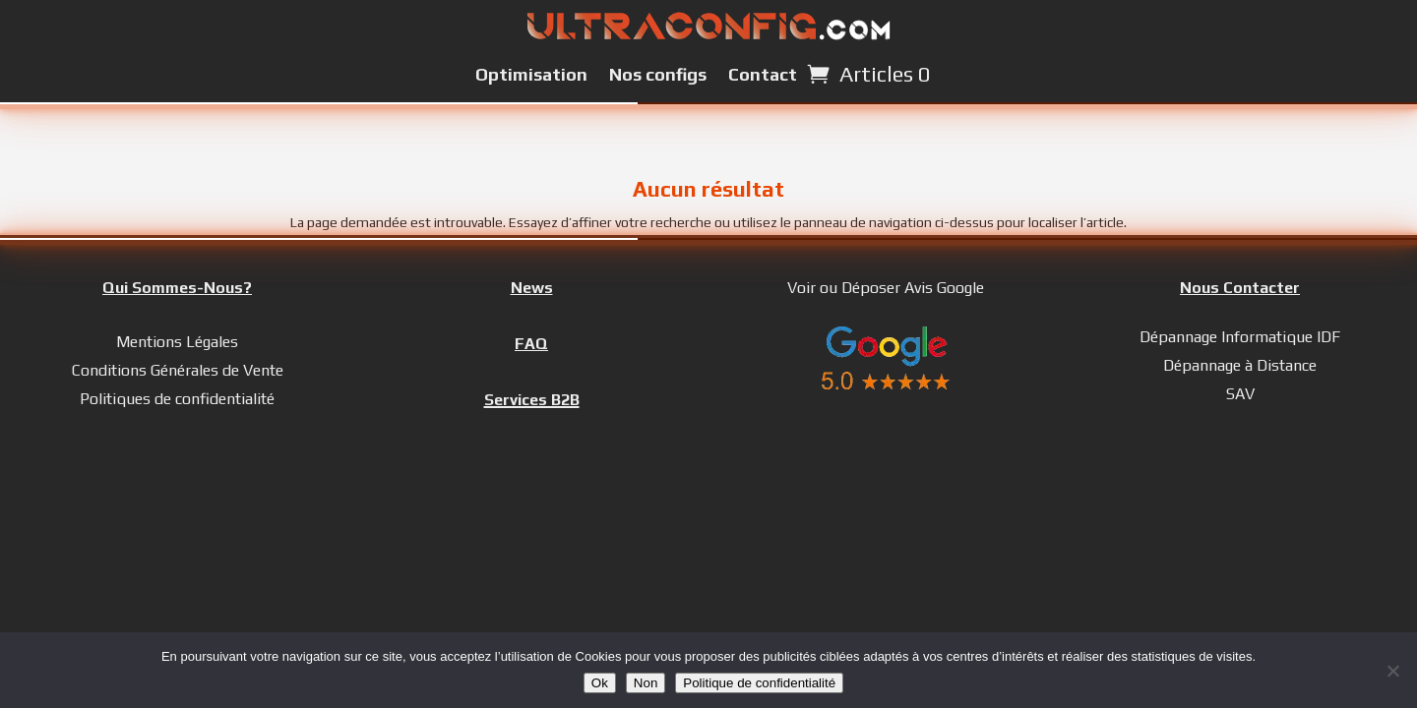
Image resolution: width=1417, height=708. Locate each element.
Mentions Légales (177, 341)
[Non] (1392, 670)
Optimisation (531, 74)
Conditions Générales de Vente (177, 370)
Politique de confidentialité (759, 683)
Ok (599, 683)
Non (645, 683)
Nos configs (658, 74)
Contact (762, 74)
